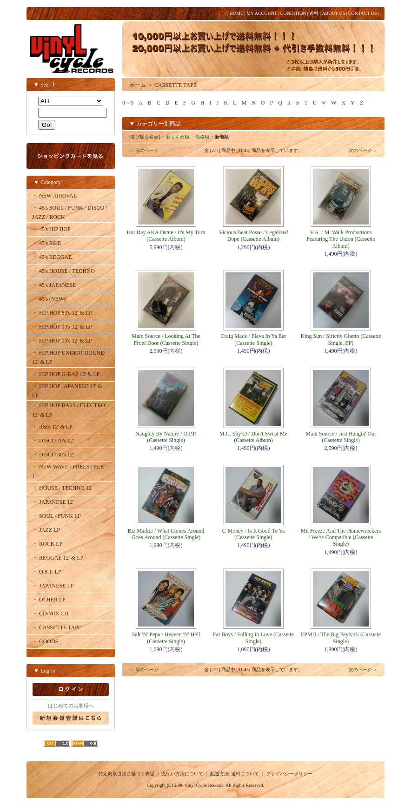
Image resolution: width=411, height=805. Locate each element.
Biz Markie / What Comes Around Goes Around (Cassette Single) (166, 534)
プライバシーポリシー (289, 773)
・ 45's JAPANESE (54, 285)
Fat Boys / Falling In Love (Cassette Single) (253, 637)
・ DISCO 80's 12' (53, 454)
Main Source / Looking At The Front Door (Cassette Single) (166, 339)
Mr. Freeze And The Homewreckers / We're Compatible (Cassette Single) (341, 538)
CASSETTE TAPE (175, 85)
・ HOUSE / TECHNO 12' (62, 488)
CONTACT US (362, 13)
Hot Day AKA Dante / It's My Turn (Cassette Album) (165, 235)
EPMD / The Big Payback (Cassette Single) (341, 637)
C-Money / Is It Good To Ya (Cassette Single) (253, 534)
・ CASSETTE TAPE (56, 627)
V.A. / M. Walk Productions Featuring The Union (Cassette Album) (340, 239)
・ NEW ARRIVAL (54, 195)
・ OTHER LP (49, 599)
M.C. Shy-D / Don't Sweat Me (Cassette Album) (253, 436)
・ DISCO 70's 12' (53, 440)
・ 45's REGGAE (52, 257)
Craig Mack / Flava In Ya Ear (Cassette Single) (253, 339)
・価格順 (200, 136)
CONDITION (293, 13)
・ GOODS (45, 641)
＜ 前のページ (144, 150)
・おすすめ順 (175, 136)
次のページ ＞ (363, 150)
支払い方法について (182, 773)
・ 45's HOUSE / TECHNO (63, 271)
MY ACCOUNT (261, 13)
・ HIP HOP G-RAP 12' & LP (66, 374)
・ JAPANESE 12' (53, 502)
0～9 (127, 102)
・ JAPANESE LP (53, 585)
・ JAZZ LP (46, 530)
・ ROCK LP (47, 544)
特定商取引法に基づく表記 (126, 773)
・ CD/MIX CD (50, 613)
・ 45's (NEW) (49, 299)
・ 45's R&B (46, 243)
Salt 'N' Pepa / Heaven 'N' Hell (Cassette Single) (166, 637)
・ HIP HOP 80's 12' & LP (62, 313)
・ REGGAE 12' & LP (57, 557)
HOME (236, 13)
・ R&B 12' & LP (52, 426)
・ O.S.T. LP (46, 571)
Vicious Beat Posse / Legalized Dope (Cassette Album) (253, 235)
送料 (313, 13)
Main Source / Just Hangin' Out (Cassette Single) (340, 436)
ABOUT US (333, 13)
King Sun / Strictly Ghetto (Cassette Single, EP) (341, 339)
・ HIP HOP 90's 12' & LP (62, 326)
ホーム (137, 85)
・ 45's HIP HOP (51, 229)
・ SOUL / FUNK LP (56, 516)
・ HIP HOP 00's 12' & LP (62, 340)
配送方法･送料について (234, 773)
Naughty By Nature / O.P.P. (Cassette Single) (166, 436)
